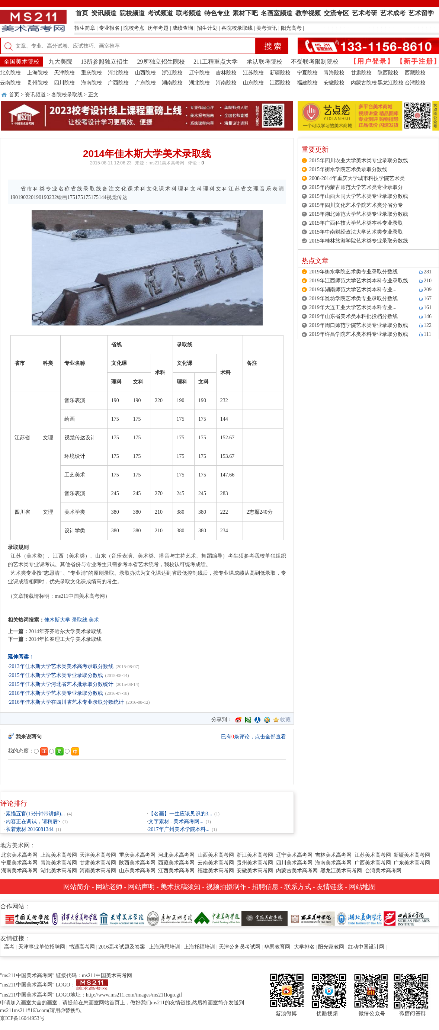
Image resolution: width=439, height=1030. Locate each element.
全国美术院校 (21, 61)
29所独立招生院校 (161, 61)
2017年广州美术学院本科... (179, 829)
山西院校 (145, 73)
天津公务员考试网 (239, 947)
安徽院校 (334, 83)
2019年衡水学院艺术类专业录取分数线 (353, 272)
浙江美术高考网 (255, 855)
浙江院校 (172, 73)
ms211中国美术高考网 (107, 975)
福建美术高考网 (216, 870)
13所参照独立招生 (104, 61)
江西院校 (280, 83)
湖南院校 (172, 83)
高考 (9, 947)
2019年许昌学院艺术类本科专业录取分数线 (358, 334)
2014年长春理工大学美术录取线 (65, 639)
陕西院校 (388, 73)
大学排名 (304, 947)
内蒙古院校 (364, 83)
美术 (94, 620)
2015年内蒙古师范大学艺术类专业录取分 (356, 187)
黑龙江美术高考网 (341, 870)
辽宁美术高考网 (294, 855)
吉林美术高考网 (333, 855)
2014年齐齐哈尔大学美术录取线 (65, 631)
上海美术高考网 (59, 855)
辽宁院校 (199, 73)
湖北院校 (199, 83)
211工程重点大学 (215, 61)
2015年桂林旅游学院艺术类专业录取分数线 (358, 241)
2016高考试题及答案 (121, 947)
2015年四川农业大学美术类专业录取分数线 (358, 160)
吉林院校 (226, 73)
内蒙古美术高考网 (297, 870)
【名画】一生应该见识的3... (180, 813)
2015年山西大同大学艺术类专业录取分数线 (358, 196)
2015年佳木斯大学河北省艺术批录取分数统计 (61, 684)
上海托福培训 (199, 947)
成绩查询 (182, 28)
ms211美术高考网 (166, 163)
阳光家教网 (331, 947)
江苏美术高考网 (373, 855)
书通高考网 (82, 947)
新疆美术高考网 (412, 855)
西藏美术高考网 (176, 863)
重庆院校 (91, 73)
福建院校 (307, 83)
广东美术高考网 (412, 863)
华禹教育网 (277, 947)
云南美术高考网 (216, 863)
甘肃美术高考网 (98, 863)
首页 (14, 94)
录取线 (79, 620)
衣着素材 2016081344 (30, 829)
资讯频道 (35, 94)
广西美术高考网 (373, 863)
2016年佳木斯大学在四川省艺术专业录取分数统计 (66, 702)
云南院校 (10, 83)
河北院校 (118, 73)
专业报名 (109, 28)
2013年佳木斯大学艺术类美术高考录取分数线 (61, 666)
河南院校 (226, 83)
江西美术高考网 (176, 870)
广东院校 (145, 83)
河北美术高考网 (176, 855)
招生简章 (84, 28)
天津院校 (64, 73)
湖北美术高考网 (59, 870)
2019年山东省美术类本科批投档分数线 (353, 316)
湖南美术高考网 (19, 870)
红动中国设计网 (366, 947)
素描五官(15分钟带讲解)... (35, 813)
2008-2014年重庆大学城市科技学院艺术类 (357, 178)
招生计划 (207, 28)
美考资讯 (266, 28)
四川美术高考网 (294, 863)
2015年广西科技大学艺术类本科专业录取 (356, 223)
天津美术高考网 (98, 855)
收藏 (285, 719)
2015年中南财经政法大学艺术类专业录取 (356, 232)
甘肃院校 (361, 73)
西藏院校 (415, 73)
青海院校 (334, 73)
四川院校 (64, 83)
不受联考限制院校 (315, 61)
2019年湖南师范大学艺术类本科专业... (353, 289)
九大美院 (60, 61)
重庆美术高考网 (137, 855)
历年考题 (158, 28)
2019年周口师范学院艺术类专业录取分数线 (358, 325)
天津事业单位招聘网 (41, 947)
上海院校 (37, 73)
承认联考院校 (264, 61)
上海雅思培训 (164, 947)
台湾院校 (415, 83)
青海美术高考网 (59, 863)
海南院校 (91, 83)
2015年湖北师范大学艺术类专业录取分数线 (358, 214)
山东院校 (253, 83)
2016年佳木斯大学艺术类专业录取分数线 (56, 693)
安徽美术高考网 (255, 870)
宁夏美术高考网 (19, 863)
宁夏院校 (307, 73)
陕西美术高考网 (137, 863)
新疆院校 (280, 73)
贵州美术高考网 (255, 863)
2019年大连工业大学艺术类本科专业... (353, 307)
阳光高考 (291, 28)
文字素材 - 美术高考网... (176, 821)
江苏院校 (253, 73)
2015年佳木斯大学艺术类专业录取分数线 (56, 675)
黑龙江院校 (391, 83)
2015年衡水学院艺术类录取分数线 (348, 169)
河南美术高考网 (98, 870)
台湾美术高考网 (383, 870)
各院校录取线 (237, 28)
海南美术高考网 (333, 863)
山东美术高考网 (137, 870)
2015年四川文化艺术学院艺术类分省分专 (356, 205)
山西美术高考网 (216, 855)
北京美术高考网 (19, 855)
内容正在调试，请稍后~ (33, 821)
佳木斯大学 (57, 620)
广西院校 (118, 83)
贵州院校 (37, 83)
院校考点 (134, 28)
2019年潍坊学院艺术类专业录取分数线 (353, 298)
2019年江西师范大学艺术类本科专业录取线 (358, 280)
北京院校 (10, 73)
